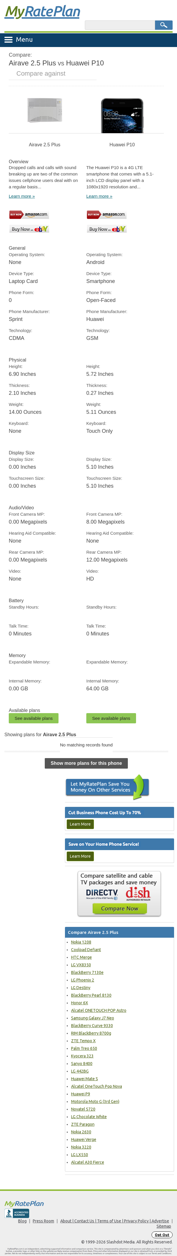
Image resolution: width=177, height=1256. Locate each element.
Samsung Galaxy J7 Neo (92, 1018)
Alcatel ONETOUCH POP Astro (98, 1010)
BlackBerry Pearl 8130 (91, 995)
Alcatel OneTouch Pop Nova (96, 1086)
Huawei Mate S (84, 1078)
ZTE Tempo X (83, 1040)
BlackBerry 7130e (87, 972)
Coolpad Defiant (86, 949)
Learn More (80, 824)
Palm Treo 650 (84, 1048)
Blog (22, 1221)
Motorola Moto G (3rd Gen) (95, 1101)
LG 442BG (80, 1071)
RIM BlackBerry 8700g (91, 1033)
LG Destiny (80, 987)
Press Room (43, 1221)
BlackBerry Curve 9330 (92, 1025)
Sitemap (164, 1226)
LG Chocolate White (89, 1116)
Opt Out (162, 1235)
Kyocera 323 (82, 1056)
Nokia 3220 (81, 1147)
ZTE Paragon (82, 1124)
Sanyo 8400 (81, 1063)
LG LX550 (79, 1154)
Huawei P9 (80, 1094)
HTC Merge (81, 957)
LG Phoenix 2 (82, 980)
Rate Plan (41, 11)
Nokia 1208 (81, 942)
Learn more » (22, 196)
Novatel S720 (83, 1109)
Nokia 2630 (81, 1132)
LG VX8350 (81, 965)
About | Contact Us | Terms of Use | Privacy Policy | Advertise (114, 1221)
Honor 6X (79, 1002)
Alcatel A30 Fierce (87, 1162)
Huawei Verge (83, 1139)
